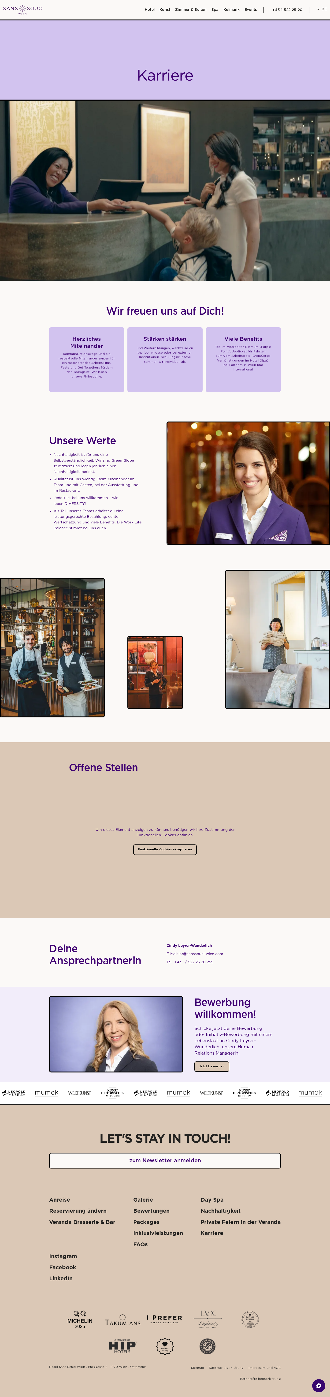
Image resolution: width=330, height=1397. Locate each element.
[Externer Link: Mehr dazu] (80, 1319)
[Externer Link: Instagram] (63, 1256)
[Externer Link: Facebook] (62, 1268)
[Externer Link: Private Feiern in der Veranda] (241, 1222)
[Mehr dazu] (165, 1346)
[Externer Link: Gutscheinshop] (207, 1387)
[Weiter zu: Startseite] (23, 10)
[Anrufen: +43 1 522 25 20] (286, 10)
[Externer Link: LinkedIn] (61, 1279)
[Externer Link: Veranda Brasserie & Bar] (82, 1222)
